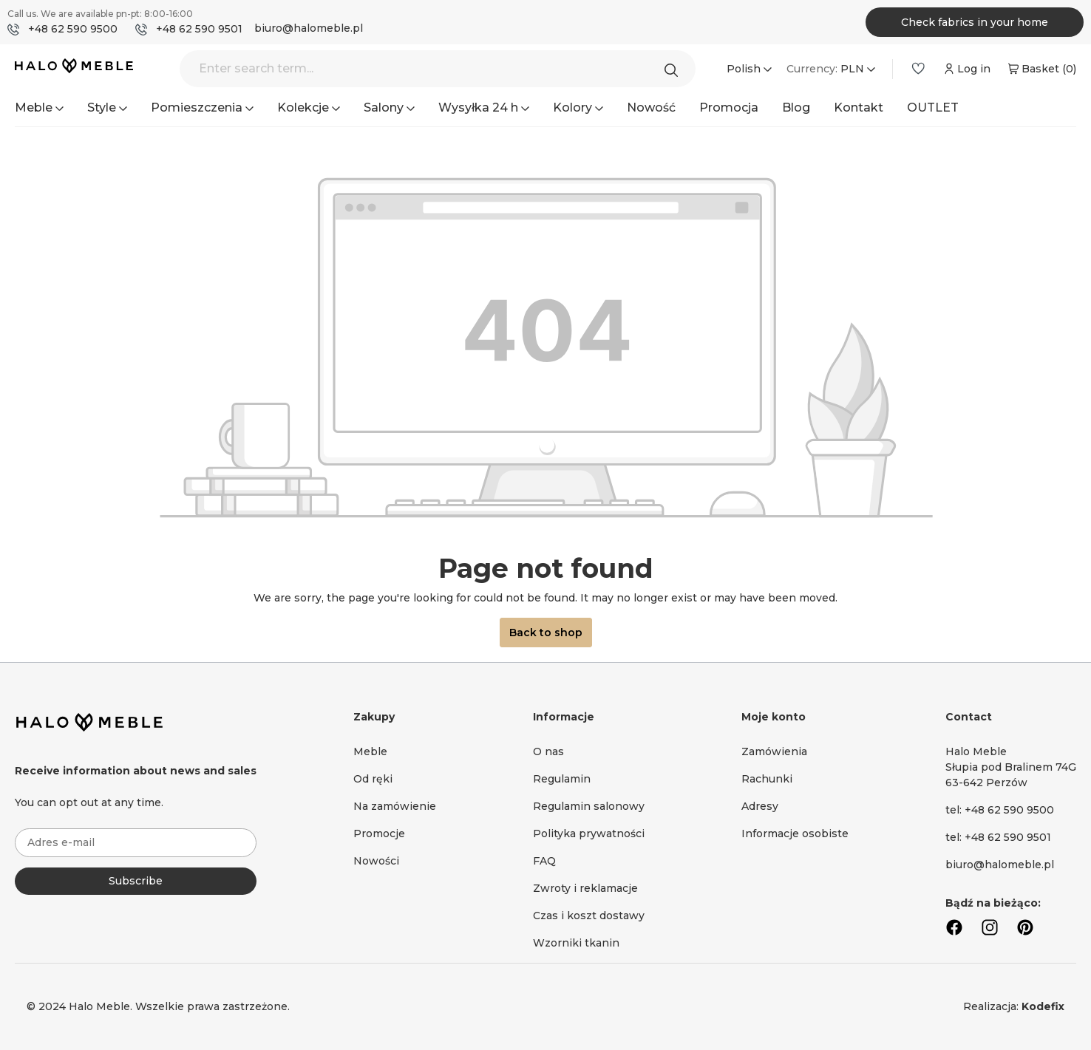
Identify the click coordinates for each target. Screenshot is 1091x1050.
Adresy (759, 806)
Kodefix (1043, 1006)
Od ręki (372, 778)
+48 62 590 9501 (199, 28)
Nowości (376, 860)
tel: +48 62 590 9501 (998, 837)
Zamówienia (774, 751)
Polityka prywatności (589, 833)
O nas (548, 751)
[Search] (675, 69)
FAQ (544, 860)
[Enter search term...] (438, 68)
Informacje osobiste (795, 833)
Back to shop (545, 632)
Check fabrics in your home (974, 22)
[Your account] (965, 68)
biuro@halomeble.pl (308, 28)
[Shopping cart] (1040, 68)
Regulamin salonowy (589, 806)
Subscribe (136, 880)
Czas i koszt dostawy (589, 915)
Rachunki (766, 778)
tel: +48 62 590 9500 (999, 810)
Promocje (379, 833)
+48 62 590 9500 (73, 28)
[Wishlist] (918, 68)
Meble (370, 751)
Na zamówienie (394, 806)
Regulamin (562, 778)
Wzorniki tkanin (576, 943)
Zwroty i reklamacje (585, 888)
